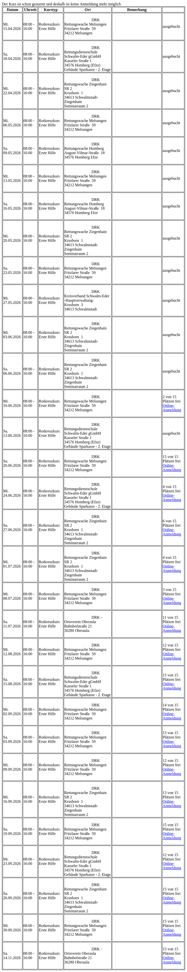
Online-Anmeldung (172, 407)
